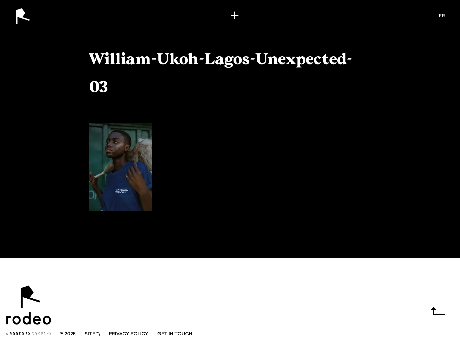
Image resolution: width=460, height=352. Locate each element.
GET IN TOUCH (174, 334)
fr (442, 16)
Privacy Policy (128, 334)
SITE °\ (92, 334)
